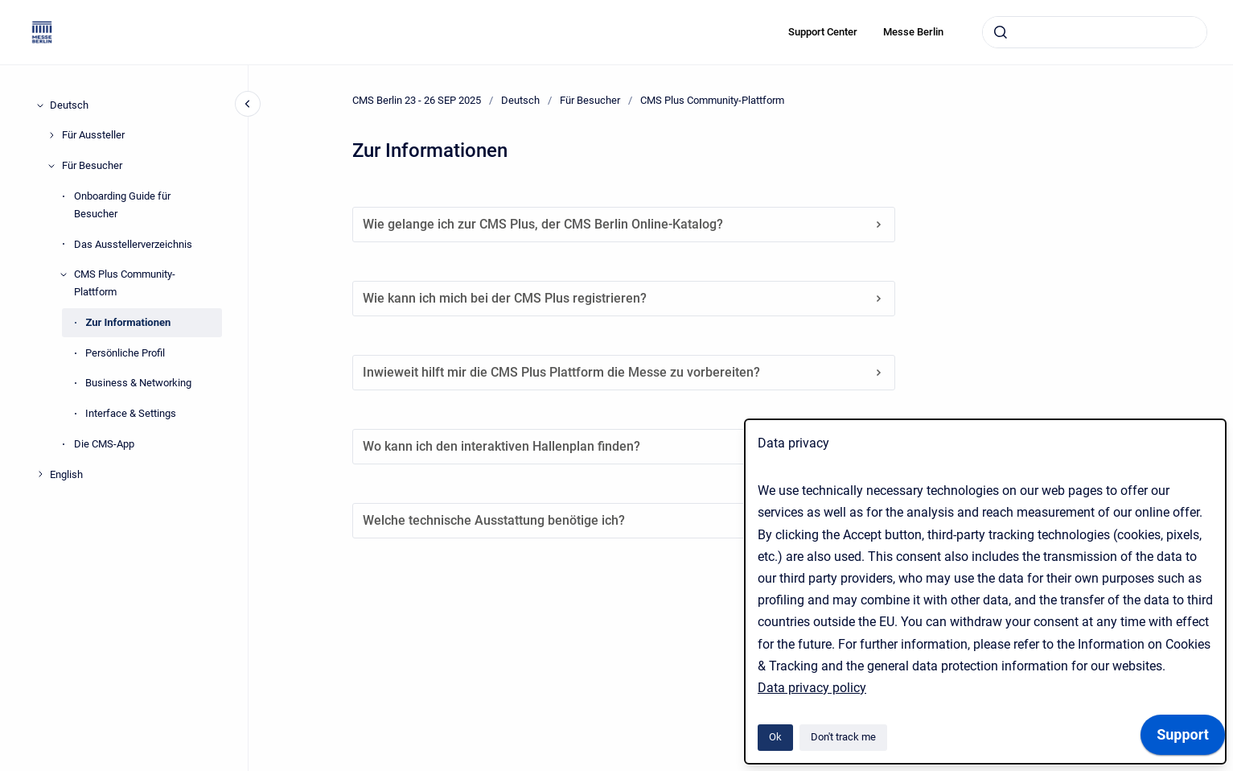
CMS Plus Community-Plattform (124, 283)
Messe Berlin (913, 32)
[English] (40, 474)
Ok (775, 737)
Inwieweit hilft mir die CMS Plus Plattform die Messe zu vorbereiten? (624, 372)
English (66, 474)
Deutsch (69, 105)
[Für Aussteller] (51, 135)
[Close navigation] (248, 104)
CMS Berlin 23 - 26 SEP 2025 (416, 100)
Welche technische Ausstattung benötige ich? (624, 520)
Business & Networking (138, 383)
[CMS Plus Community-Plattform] (63, 274)
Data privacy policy (812, 687)
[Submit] (1000, 32)
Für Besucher (92, 165)
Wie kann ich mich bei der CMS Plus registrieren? (624, 298)
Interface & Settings (130, 413)
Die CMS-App (104, 444)
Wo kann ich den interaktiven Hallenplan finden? (624, 446)
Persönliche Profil (125, 353)
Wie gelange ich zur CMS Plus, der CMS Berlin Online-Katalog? (624, 224)
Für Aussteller (93, 135)
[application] (1182, 739)
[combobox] (1094, 32)
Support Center (822, 32)
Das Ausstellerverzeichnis (133, 244)
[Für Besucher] (51, 165)
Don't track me (843, 737)
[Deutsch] (40, 105)
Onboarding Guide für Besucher (122, 205)
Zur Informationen (128, 322)
